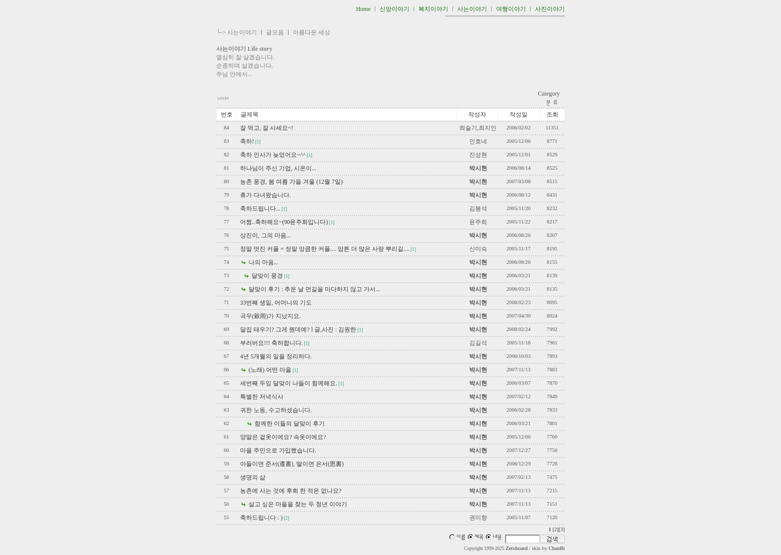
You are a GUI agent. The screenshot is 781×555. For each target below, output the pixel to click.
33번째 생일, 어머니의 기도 (276, 302)
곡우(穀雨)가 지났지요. (270, 316)
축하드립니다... (260, 208)
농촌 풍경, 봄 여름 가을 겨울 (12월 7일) (291, 181)
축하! (247, 141)
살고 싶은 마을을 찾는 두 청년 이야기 (297, 504)
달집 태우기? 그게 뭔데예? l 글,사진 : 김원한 (298, 329)
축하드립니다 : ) (261, 517)
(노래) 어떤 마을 (269, 369)
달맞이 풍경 (266, 275)
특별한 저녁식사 (261, 396)
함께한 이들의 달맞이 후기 (289, 423)
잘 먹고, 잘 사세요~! (266, 127)
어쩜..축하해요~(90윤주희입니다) (284, 222)
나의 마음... (262, 262)
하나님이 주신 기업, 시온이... (278, 168)
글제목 (250, 114)
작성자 (477, 114)
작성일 (518, 114)
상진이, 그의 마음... (265, 235)
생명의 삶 (252, 477)
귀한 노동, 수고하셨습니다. (276, 410)
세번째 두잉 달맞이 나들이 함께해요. (288, 383)
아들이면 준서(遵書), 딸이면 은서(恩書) (292, 463)
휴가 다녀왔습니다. (265, 195)
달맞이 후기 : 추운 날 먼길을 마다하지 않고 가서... (313, 289)
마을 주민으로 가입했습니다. (278, 450)
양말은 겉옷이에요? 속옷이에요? (283, 437)
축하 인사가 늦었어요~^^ (273, 154)
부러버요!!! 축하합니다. (271, 342)
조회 (552, 114)
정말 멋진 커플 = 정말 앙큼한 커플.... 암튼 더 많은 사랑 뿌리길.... (324, 248)
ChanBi (556, 548)
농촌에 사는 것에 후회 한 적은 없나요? (290, 490)
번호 (227, 114)
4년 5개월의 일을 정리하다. (276, 356)
